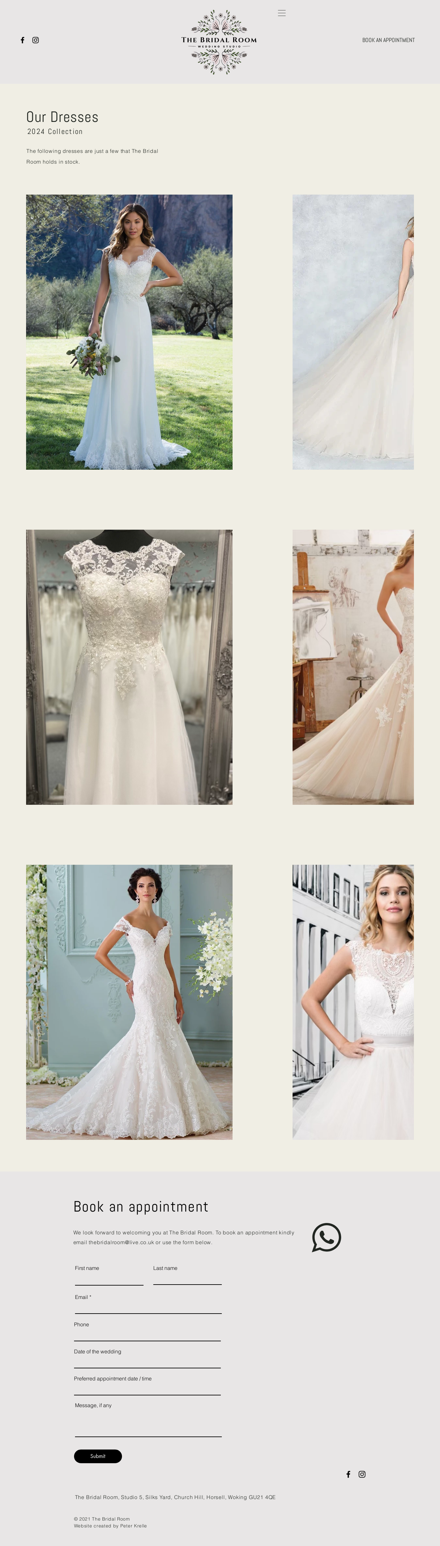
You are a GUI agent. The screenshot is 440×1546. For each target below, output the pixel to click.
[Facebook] (22, 40)
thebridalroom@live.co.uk (121, 1242)
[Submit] (98, 1456)
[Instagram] (35, 40)
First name (87, 1268)
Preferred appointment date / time (113, 1378)
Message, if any (93, 1405)
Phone (81, 1324)
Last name (165, 1268)
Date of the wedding (97, 1351)
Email (81, 1297)
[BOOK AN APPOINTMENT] (389, 40)
